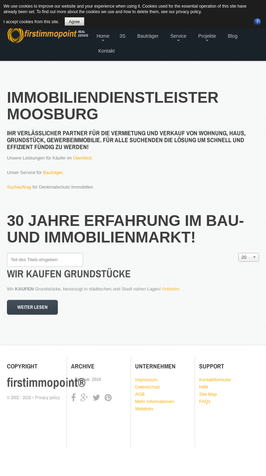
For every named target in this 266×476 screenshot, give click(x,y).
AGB (139, 394)
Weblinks (144, 408)
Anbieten (170, 286)
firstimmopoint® (46, 382)
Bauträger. (53, 172)
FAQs (205, 401)
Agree (74, 21)
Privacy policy (47, 397)
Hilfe (203, 387)
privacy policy (188, 11)
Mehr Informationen (154, 401)
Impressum (146, 379)
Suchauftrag (19, 187)
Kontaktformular (215, 379)
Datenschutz (147, 387)
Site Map (208, 394)
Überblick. (83, 158)
